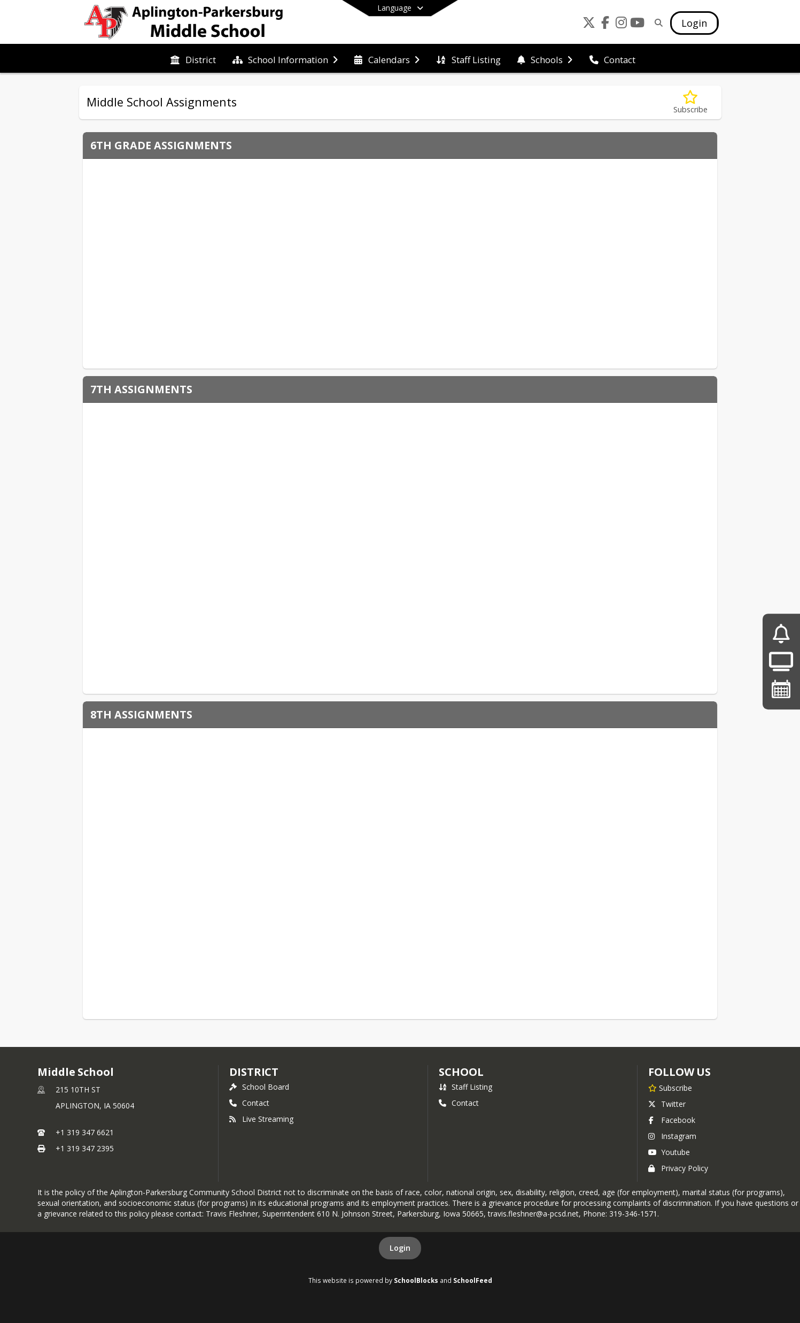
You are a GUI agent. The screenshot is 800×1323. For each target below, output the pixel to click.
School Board (259, 1087)
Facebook (671, 1120)
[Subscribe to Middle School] (670, 1087)
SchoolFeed (472, 1280)
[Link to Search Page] (656, 23)
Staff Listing (465, 1087)
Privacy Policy (678, 1168)
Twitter (667, 1104)
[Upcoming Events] (781, 689)
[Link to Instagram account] (621, 24)
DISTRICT (253, 1072)
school (461, 1072)
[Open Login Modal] (694, 23)
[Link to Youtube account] (637, 24)
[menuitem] (193, 59)
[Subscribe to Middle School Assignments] (690, 102)
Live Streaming (261, 1119)
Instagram (672, 1136)
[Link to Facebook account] (605, 24)
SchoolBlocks (416, 1280)
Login (400, 1248)
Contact (249, 1103)
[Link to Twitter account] (589, 24)
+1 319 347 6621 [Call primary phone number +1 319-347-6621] (85, 1132)
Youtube (669, 1152)
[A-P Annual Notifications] (781, 634)
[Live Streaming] (781, 661)
